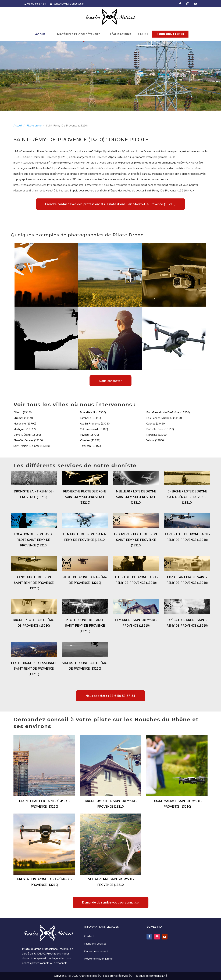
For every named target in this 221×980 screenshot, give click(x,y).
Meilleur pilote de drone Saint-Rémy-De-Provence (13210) (136, 497)
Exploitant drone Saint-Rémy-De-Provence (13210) (187, 580)
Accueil (41, 34)
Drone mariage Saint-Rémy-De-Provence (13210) (177, 804)
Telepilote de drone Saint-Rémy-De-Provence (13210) (136, 580)
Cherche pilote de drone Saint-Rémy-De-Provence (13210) (187, 497)
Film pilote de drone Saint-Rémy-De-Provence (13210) (84, 537)
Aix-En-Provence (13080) (95, 423)
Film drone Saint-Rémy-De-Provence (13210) (136, 623)
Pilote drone (34, 125)
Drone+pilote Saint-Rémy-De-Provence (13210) (34, 623)
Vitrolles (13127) (90, 440)
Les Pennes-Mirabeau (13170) (164, 418)
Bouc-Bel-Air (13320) (93, 412)
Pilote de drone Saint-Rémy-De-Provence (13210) (85, 580)
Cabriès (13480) (156, 423)
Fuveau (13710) (89, 435)
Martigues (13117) (24, 429)
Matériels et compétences (79, 34)
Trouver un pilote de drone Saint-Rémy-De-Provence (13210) (136, 539)
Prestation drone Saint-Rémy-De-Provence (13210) (44, 882)
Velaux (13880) (155, 440)
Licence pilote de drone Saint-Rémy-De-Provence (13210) (34, 582)
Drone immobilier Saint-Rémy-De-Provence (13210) (111, 804)
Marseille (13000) (156, 435)
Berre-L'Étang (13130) (27, 435)
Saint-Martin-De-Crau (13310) (31, 446)
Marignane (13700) (24, 423)
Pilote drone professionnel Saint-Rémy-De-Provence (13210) (33, 668)
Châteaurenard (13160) (94, 429)
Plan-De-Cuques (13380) (28, 440)
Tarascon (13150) (90, 446)
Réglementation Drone (98, 959)
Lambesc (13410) (90, 418)
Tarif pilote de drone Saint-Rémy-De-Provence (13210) (187, 537)
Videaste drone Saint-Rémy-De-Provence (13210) (85, 666)
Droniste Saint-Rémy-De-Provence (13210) (34, 494)
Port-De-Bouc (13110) (160, 429)
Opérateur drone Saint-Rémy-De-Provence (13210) (187, 623)
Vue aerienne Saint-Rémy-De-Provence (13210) (111, 882)
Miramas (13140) (23, 418)
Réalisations (120, 34)
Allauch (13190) (23, 412)
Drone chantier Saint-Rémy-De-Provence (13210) (44, 804)
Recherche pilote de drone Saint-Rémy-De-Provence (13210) (84, 497)
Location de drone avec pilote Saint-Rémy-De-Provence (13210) (33, 539)
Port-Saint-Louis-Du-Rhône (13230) (168, 412)
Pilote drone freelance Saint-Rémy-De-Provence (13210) (85, 625)
